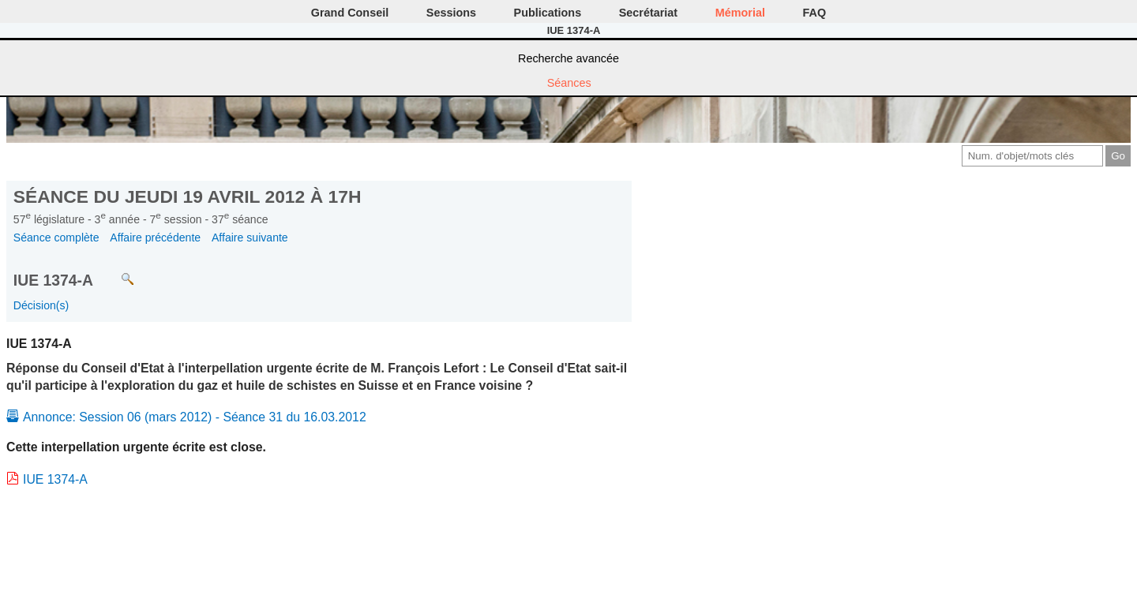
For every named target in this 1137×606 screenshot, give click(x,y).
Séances (569, 83)
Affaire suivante (250, 237)
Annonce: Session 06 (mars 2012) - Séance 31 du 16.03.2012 (194, 417)
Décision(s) (41, 305)
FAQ (815, 12)
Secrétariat (648, 12)
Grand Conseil (349, 12)
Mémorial (740, 12)
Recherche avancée (568, 58)
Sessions (451, 12)
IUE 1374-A (55, 479)
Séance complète (56, 237)
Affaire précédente (155, 237)
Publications (548, 12)
